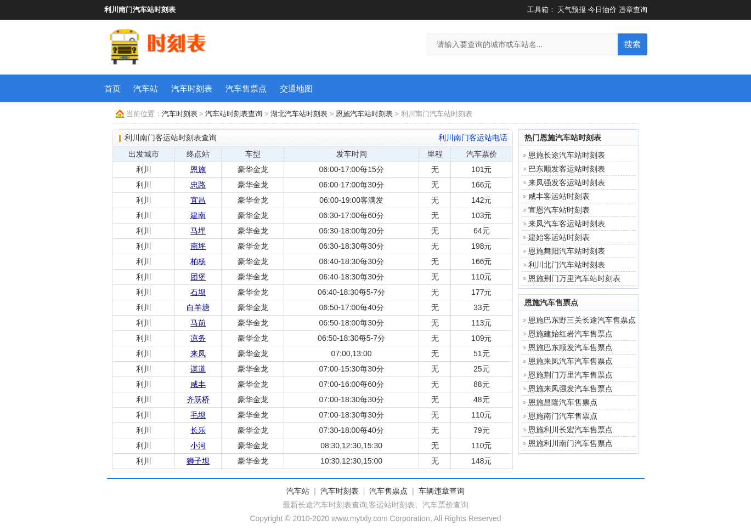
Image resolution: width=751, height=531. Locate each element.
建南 (198, 215)
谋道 (198, 368)
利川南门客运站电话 (472, 137)
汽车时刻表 (191, 88)
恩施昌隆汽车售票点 (562, 402)
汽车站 (145, 88)
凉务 (198, 338)
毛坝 (198, 414)
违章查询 (633, 9)
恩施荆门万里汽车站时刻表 (574, 278)
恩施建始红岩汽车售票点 (570, 333)
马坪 (198, 230)
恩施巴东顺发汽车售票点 (570, 347)
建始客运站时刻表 (559, 237)
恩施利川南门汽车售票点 (570, 443)
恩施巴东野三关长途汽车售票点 (582, 320)
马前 (198, 322)
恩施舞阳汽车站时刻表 (566, 251)
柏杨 (198, 261)
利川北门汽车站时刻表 (566, 264)
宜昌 (198, 200)
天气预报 (571, 9)
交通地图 (296, 88)
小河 (198, 445)
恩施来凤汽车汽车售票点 (570, 361)
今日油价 (602, 9)
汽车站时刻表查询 (233, 114)
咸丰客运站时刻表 (559, 196)
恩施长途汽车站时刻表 (566, 155)
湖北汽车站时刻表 (298, 114)
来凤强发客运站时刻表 (566, 182)
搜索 (632, 44)
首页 (112, 88)
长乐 (198, 430)
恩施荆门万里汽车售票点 (570, 374)
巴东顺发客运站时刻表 (566, 168)
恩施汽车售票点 (551, 302)
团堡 (198, 276)
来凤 (198, 353)
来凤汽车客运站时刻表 (566, 223)
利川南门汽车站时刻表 (140, 9)
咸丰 (198, 384)
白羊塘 (198, 307)
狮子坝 (198, 460)
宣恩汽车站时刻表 (559, 209)
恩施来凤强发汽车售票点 (570, 388)
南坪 (198, 246)
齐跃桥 (198, 399)
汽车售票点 (246, 88)
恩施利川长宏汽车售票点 (570, 429)
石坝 (198, 292)
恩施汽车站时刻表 (364, 114)
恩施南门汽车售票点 (562, 416)
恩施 (198, 169)
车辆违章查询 (442, 491)
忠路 (198, 184)
